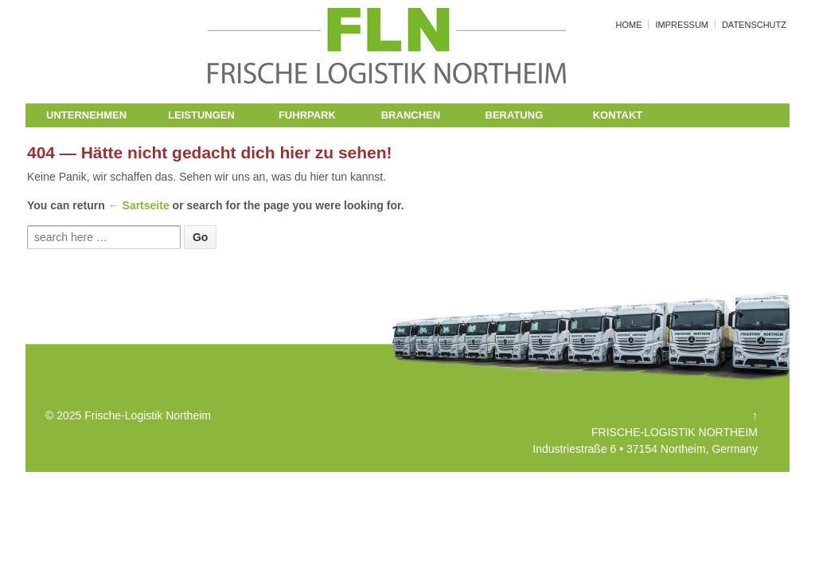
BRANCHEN (410, 115)
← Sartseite (139, 205)
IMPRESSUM (681, 24)
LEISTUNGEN (201, 115)
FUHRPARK (307, 115)
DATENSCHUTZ (754, 24)
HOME (629, 24)
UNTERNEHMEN (86, 115)
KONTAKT (618, 115)
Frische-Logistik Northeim (146, 415)
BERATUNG (514, 115)
